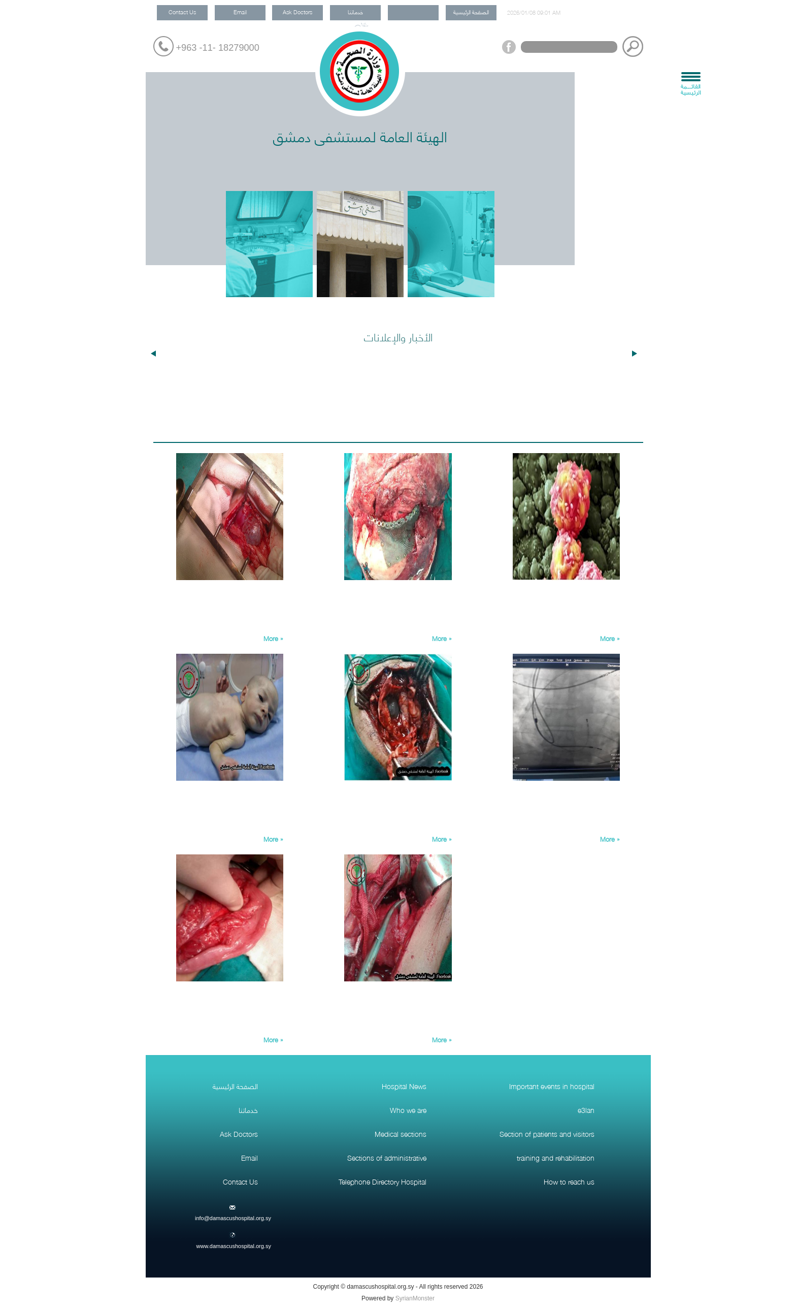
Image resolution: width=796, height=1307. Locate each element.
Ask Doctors (297, 11)
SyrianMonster (415, 1298)
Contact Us (182, 11)
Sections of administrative (386, 1157)
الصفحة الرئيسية (471, 11)
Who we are (408, 1109)
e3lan (586, 1109)
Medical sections (400, 1133)
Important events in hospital (551, 1085)
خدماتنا (355, 11)
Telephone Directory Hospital (382, 1181)
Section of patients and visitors (547, 1133)
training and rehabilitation (555, 1157)
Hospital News (404, 1085)
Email (240, 11)
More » (273, 638)
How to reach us (569, 1181)
